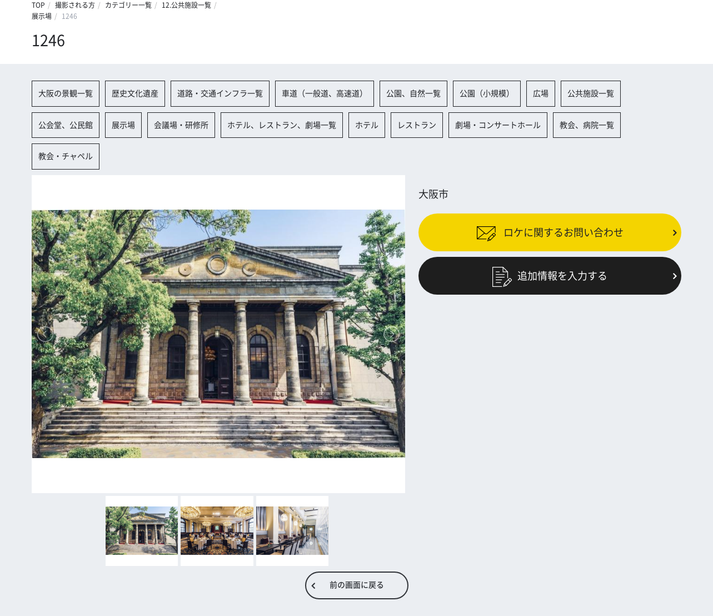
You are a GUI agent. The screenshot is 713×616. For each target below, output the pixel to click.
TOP (38, 5)
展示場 (42, 16)
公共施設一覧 (590, 93)
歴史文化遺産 (135, 93)
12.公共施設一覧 (186, 5)
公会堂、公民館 (65, 125)
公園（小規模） (487, 93)
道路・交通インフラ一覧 (220, 93)
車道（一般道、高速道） (324, 93)
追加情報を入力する (549, 276)
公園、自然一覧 (413, 93)
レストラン (416, 125)
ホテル (366, 125)
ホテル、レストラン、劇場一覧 (281, 125)
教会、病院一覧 (587, 125)
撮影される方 (75, 5)
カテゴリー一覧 (128, 5)
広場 (541, 93)
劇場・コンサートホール (498, 125)
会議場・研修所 (181, 125)
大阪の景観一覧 (65, 93)
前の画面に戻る (357, 585)
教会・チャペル (65, 156)
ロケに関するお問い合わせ (550, 232)
